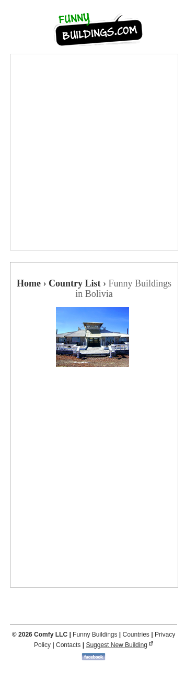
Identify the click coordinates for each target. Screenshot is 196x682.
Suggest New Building (116, 645)
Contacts (68, 645)
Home (29, 283)
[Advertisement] (98, 152)
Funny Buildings (95, 634)
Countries (136, 634)
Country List (75, 283)
